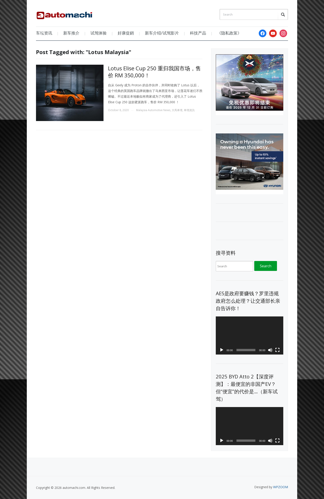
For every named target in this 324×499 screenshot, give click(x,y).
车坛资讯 (44, 33)
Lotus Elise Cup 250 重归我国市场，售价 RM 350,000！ (154, 71)
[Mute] (270, 350)
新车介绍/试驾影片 (162, 33)
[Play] (221, 350)
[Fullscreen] (277, 350)
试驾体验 (98, 33)
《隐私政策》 (229, 33)
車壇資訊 (189, 110)
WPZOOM (280, 487)
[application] (249, 335)
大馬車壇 (177, 110)
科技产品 (198, 33)
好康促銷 (126, 33)
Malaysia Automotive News (153, 110)
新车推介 (71, 33)
